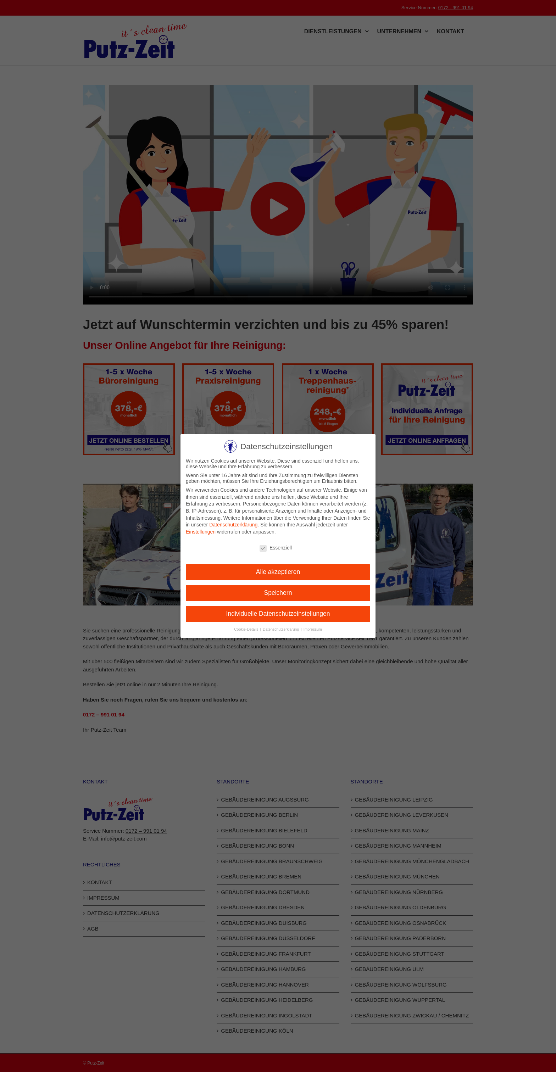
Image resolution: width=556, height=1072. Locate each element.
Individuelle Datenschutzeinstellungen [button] (278, 613)
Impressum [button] (313, 629)
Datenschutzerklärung (233, 524)
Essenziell (276, 548)
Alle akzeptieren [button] (278, 571)
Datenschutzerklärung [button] (281, 629)
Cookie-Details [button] (246, 629)
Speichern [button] (278, 592)
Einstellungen (201, 532)
